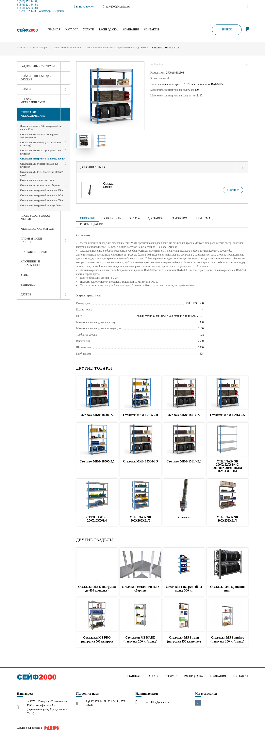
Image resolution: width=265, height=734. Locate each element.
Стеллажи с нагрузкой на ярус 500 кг (41, 205)
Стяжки (109, 183)
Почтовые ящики (34, 251)
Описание (88, 218)
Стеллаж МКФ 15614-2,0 (183, 461)
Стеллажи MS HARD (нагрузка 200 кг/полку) (40, 152)
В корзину (233, 190)
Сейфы (26, 89)
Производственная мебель (35, 217)
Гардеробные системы (38, 66)
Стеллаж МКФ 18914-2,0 (183, 415)
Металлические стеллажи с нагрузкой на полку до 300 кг (116, 47)
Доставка (155, 218)
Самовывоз (179, 218)
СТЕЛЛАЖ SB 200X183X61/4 (97, 519)
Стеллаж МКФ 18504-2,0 (96, 415)
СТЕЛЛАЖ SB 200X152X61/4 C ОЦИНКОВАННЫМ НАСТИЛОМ (227, 466)
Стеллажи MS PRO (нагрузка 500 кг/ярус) (41, 173)
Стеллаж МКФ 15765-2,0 (140, 415)
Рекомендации (91, 224)
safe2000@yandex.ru (157, 702)
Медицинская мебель (37, 228)
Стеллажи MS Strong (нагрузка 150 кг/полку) (40, 144)
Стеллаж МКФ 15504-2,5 (140, 461)
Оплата (134, 218)
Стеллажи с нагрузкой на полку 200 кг (42, 200)
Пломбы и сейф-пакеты (33, 240)
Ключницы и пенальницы (30, 263)
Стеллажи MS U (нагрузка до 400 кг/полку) (39, 165)
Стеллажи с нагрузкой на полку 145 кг (42, 195)
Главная (54, 29)
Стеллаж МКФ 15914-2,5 (227, 415)
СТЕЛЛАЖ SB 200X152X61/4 (227, 519)
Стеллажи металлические (67, 47)
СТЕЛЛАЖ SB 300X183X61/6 (140, 519)
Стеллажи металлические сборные (40, 185)
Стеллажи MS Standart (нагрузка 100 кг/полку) (39, 136)
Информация (206, 218)
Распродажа (108, 29)
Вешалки (28, 284)
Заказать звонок (84, 6)
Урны (25, 274)
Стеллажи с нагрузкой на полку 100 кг (42, 190)
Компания (131, 29)
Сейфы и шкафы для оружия (36, 78)
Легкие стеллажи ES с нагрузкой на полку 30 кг (41, 128)
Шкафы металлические (33, 101)
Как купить (112, 218)
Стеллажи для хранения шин (37, 179)
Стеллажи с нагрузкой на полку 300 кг (42, 158)
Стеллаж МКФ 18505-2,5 (96, 461)
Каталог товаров (39, 47)
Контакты (151, 29)
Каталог (71, 29)
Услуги (88, 29)
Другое (26, 294)
